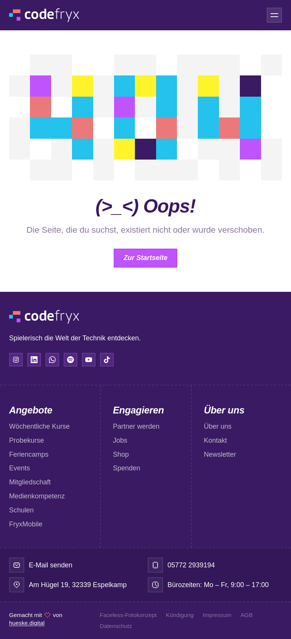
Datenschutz (116, 626)
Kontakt (215, 440)
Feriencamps (28, 454)
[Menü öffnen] (274, 15)
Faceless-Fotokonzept (128, 615)
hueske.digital (27, 623)
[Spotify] (70, 359)
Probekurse (26, 440)
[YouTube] (88, 359)
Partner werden (136, 426)
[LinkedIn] (34, 359)
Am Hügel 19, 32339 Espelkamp (78, 585)
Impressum (217, 615)
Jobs (120, 440)
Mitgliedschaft (30, 482)
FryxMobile (25, 524)
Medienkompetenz (37, 496)
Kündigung (180, 615)
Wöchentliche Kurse (39, 426)
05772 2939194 (191, 565)
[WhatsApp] (52, 359)
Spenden (126, 468)
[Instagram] (16, 359)
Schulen (21, 510)
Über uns (218, 426)
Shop (121, 454)
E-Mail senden (50, 565)
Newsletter (220, 454)
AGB (247, 615)
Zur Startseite (145, 258)
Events (19, 468)
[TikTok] (107, 359)
